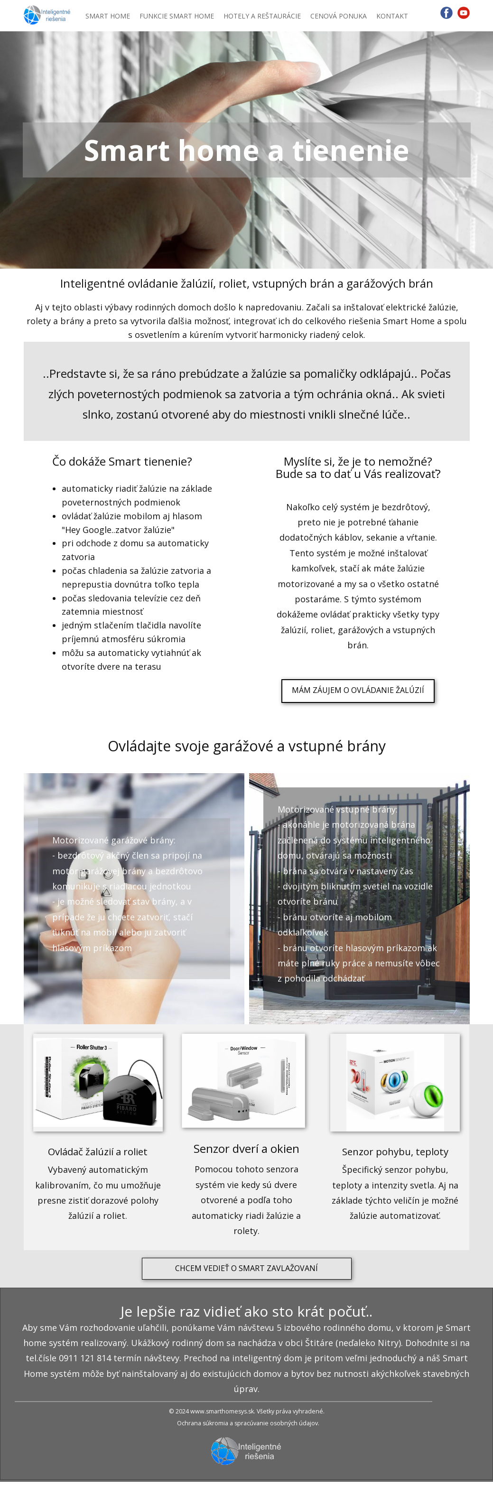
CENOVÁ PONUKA (338, 15)
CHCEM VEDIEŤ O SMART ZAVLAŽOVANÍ (246, 1268)
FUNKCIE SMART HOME (177, 15)
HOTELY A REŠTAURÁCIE (262, 15)
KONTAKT (392, 15)
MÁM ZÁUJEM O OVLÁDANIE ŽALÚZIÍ (358, 690)
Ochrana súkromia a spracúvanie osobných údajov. (248, 1423)
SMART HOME (107, 15)
